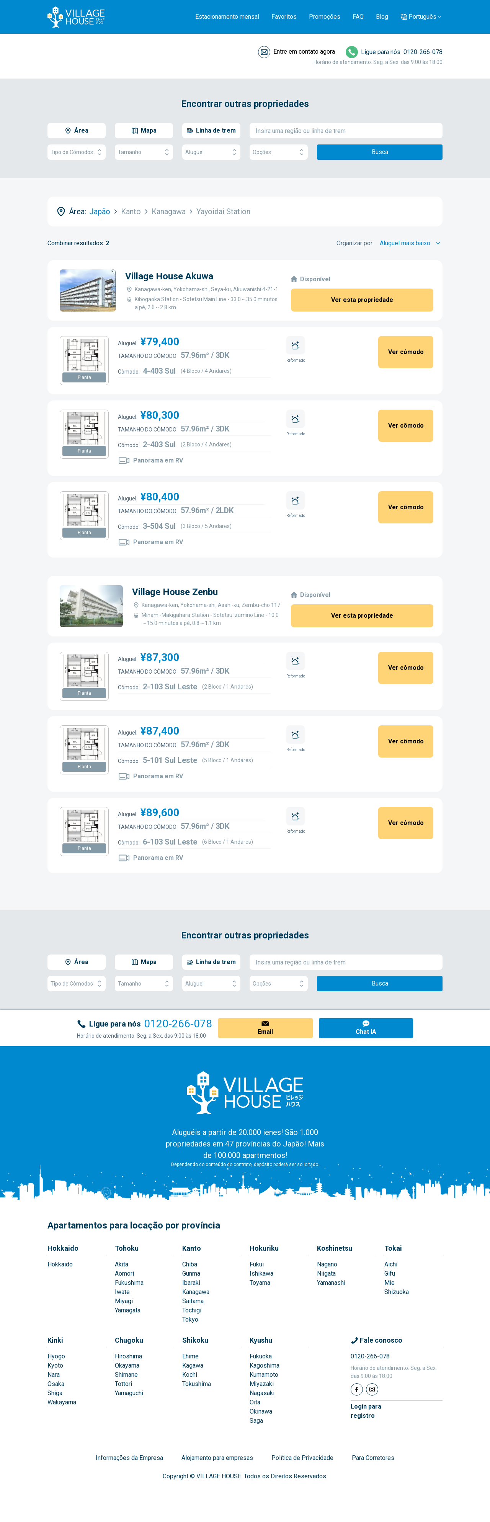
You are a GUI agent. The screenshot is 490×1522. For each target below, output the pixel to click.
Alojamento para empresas (217, 1457)
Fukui (257, 1264)
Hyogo (56, 1356)
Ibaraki (191, 1282)
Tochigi (191, 1310)
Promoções (324, 16)
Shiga (54, 1393)
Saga (256, 1420)
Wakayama (61, 1402)
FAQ (358, 16)
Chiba (189, 1264)
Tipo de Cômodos (77, 152)
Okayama (127, 1365)
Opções (279, 152)
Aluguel (211, 152)
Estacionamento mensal (227, 16)
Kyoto (55, 1365)
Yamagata (127, 1310)
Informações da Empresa (129, 1457)
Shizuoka (396, 1292)
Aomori (124, 1273)
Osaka (55, 1384)
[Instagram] (372, 1389)
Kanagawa (195, 1292)
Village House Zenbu (175, 592)
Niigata (326, 1273)
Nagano (327, 1264)
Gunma (191, 1273)
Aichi (390, 1264)
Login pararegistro (366, 1411)
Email (265, 1031)
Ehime (190, 1356)
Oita (255, 1402)
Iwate (122, 1292)
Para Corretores (373, 1457)
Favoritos (284, 16)
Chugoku (129, 1340)
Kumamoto (264, 1374)
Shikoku (195, 1340)
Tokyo (190, 1319)
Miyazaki (262, 1384)
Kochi (189, 1374)
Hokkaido (62, 1248)
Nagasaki (262, 1393)
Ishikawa (261, 1273)
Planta (84, 377)
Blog (382, 16)
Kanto (191, 1248)
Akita (121, 1264)
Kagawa (192, 1365)
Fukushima (129, 1282)
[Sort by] (411, 243)
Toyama (260, 1282)
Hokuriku (264, 1248)
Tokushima (196, 1384)
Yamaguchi (129, 1393)
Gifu (389, 1273)
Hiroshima (128, 1356)
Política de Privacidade (302, 1457)
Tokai (393, 1248)
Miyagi (124, 1301)
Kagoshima (264, 1365)
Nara (53, 1374)
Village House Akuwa (169, 276)
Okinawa (261, 1411)
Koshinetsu (334, 1248)
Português (422, 16)
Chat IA (366, 1031)
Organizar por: (355, 243)
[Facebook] (357, 1389)
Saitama (193, 1301)
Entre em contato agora (304, 51)
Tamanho (144, 152)
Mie (389, 1282)
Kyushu (261, 1340)
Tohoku (127, 1248)
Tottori (123, 1384)
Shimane (126, 1374)
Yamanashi (331, 1282)
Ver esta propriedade (362, 299)
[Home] (245, 1092)
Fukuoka (261, 1356)
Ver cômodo (406, 352)
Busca (380, 152)
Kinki (55, 1340)
